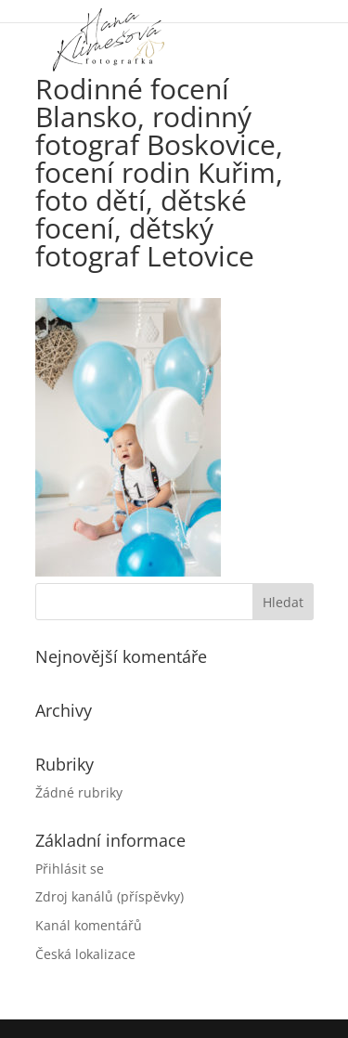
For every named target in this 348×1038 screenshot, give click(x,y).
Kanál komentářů (88, 925)
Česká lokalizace (85, 954)
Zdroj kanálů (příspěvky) (109, 896)
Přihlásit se (69, 868)
